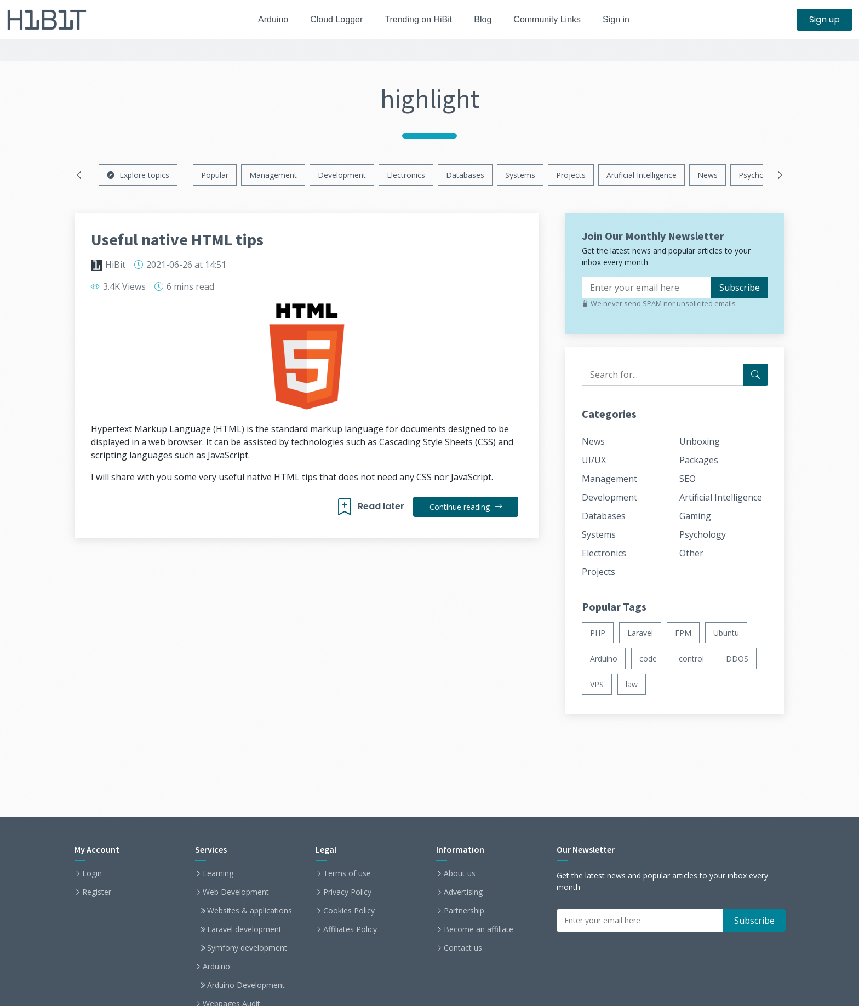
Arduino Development (246, 985)
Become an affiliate (478, 929)
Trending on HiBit (418, 19)
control (691, 658)
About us (460, 873)
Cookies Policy (349, 911)
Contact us (463, 948)
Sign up (824, 19)
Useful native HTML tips (177, 239)
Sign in (625, 19)
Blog (486, 19)
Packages (698, 460)
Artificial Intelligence (641, 175)
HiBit (115, 264)
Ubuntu (726, 633)
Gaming (695, 516)
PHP (597, 633)
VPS (597, 684)
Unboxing (699, 441)
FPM (683, 633)
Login (92, 873)
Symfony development (247, 948)
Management (273, 175)
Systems (520, 175)
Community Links (553, 19)
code (648, 658)
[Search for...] (755, 375)
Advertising (463, 892)
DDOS (737, 658)
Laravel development (244, 929)
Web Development (236, 892)
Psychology (758, 175)
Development (342, 175)
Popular (214, 175)
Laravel (640, 633)
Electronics (406, 175)
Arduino (265, 19)
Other (691, 553)
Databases (465, 175)
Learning (218, 873)
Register (96, 892)
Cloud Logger (332, 19)
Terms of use (347, 873)
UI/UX (594, 460)
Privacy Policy (347, 892)
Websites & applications (249, 911)
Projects (571, 175)
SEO (687, 479)
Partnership (464, 911)
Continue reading (465, 507)
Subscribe (739, 287)
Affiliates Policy (350, 929)
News (707, 175)
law (632, 684)
